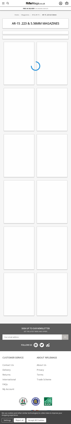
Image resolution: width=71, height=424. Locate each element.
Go (65, 337)
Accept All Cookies (36, 420)
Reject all (20, 420)
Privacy (40, 369)
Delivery (6, 369)
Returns (6, 374)
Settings (7, 420)
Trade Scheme (44, 379)
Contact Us (8, 365)
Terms (40, 374)
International (9, 379)
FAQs (5, 384)
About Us (41, 365)
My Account (8, 389)
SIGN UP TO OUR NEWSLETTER (36, 329)
